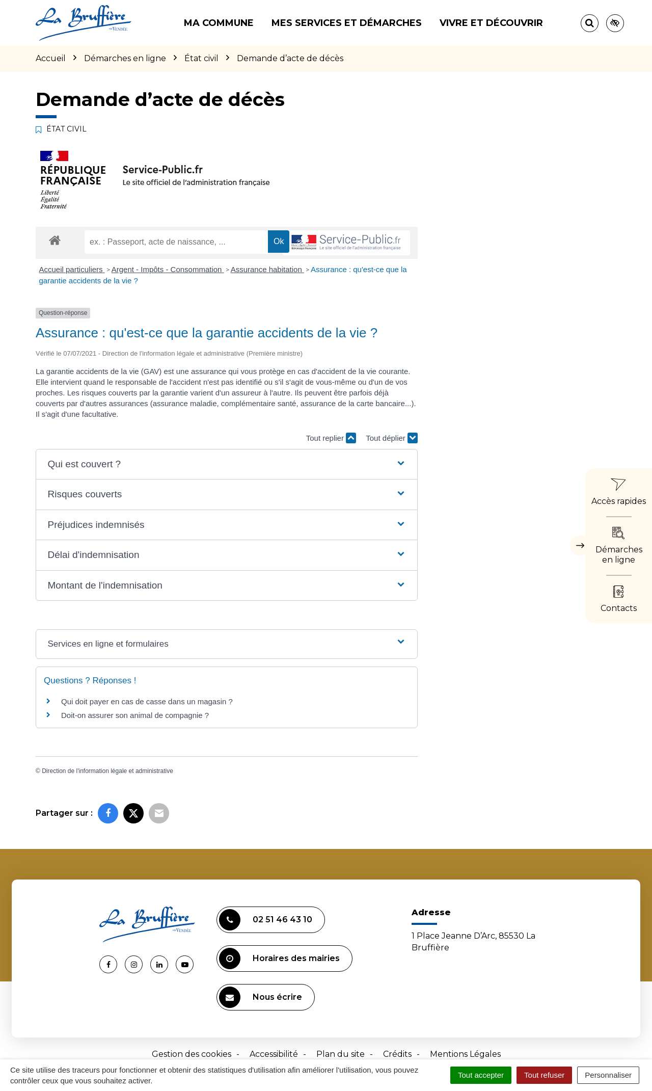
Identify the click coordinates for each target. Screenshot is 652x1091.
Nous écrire (260, 997)
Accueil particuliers (72, 269)
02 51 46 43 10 (265, 919)
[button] (226, 464)
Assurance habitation (267, 269)
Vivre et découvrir (491, 23)
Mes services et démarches (346, 23)
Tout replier (331, 438)
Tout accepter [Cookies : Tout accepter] (481, 1075)
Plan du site (340, 1054)
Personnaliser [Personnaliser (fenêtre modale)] (608, 1075)
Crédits (397, 1054)
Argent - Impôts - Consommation (168, 269)
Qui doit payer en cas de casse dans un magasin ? (147, 701)
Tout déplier (392, 438)
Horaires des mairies (279, 958)
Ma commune (219, 23)
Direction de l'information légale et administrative (107, 771)
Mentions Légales (465, 1054)
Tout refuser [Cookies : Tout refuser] (544, 1075)
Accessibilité (274, 1054)
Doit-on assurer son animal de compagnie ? (135, 715)
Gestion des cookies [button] (191, 1054)
